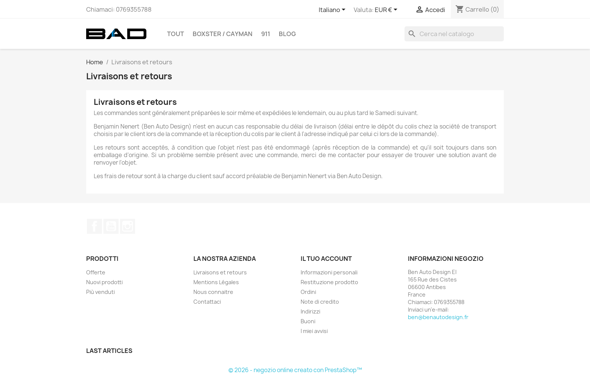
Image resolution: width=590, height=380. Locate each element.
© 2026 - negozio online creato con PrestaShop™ (295, 370)
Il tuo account (326, 258)
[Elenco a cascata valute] (387, 10)
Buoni (308, 321)
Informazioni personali (329, 272)
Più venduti (100, 291)
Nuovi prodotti (104, 282)
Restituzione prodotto (329, 282)
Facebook (94, 226)
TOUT (175, 34)
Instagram (127, 226)
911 (265, 34)
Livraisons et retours (220, 272)
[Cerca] (454, 33)
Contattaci (207, 301)
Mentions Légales (216, 282)
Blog (287, 34)
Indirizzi (310, 311)
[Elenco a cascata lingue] (333, 10)
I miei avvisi (314, 331)
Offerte (95, 272)
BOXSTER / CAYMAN (222, 34)
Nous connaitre (213, 291)
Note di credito (320, 301)
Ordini (308, 291)
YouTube (111, 226)
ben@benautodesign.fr (438, 317)
